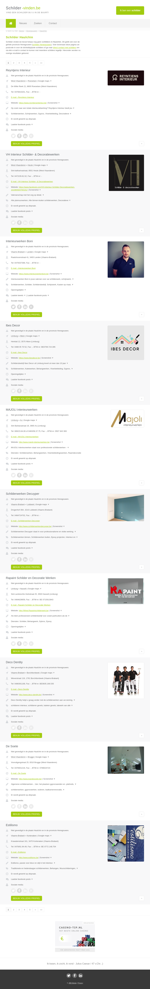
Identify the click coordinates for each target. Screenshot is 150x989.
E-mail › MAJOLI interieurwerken (25, 437)
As (21, 420)
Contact (53, 23)
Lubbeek (30, 504)
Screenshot (54, 103)
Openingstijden (18, 290)
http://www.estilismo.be (28, 857)
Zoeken (38, 23)
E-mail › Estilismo (18, 852)
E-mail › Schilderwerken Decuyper (25, 521)
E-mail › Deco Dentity (20, 689)
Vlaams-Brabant (18, 252)
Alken (22, 336)
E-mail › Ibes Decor (19, 352)
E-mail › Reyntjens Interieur (22, 97)
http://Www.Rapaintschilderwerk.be (33, 610)
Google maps (45, 81)
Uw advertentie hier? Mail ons (75, 950)
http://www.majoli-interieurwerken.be (34, 442)
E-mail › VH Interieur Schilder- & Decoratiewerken (32, 181)
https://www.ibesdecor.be (29, 358)
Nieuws (23, 23)
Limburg (14, 336)
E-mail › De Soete (18, 773)
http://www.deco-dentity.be (30, 695)
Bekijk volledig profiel (26, 143)
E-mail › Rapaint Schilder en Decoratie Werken (30, 605)
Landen (30, 252)
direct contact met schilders (64, 47)
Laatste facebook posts (22, 124)
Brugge (31, 757)
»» (41, 63)
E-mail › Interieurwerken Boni (23, 268)
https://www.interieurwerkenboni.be (33, 274)
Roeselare (32, 81)
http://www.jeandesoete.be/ (30, 779)
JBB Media (72, 983)
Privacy (80, 983)
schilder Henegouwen (42, 45)
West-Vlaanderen (18, 81)
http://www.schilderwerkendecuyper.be (35, 526)
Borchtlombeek (33, 673)
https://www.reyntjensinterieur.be (32, 103)
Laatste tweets (18, 295)
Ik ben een (130, 10)
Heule (30, 165)
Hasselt (23, 589)
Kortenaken (32, 836)
